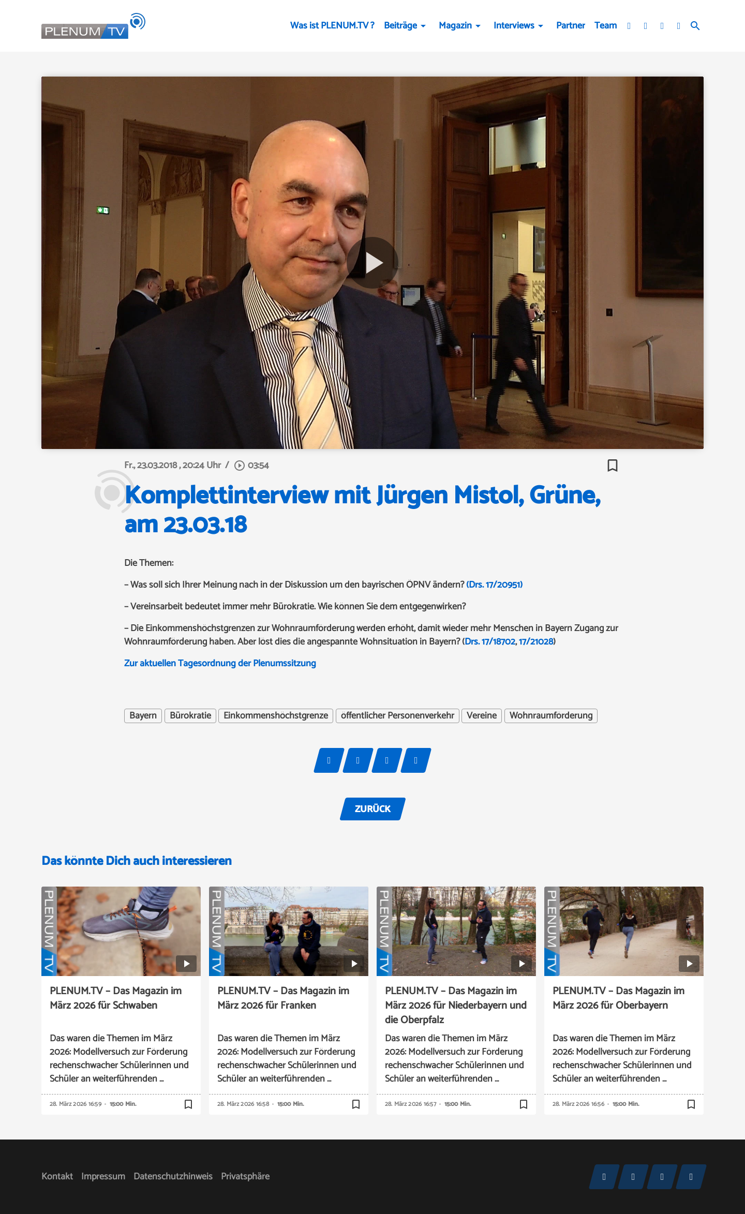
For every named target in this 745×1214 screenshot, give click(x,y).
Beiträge (400, 26)
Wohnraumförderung (551, 716)
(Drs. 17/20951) (494, 585)
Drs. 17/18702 (490, 642)
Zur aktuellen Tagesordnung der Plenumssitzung (220, 663)
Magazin (455, 26)
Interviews (514, 26)
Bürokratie (190, 716)
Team (605, 26)
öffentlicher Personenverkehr (397, 716)
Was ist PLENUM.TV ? (332, 26)
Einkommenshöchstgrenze (276, 716)
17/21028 (536, 642)
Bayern (143, 716)
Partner (570, 26)
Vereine (482, 716)
